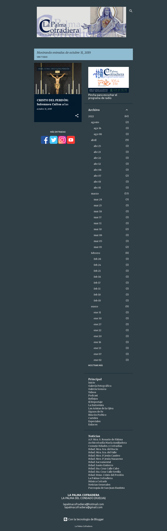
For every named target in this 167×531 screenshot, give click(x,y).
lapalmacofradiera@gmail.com (83, 507)
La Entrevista (96, 405)
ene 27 (97, 324)
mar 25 (98, 205)
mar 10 (98, 229)
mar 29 (98, 199)
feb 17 (97, 282)
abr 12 (97, 163)
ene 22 (97, 330)
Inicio (91, 382)
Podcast (93, 395)
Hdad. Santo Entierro (100, 465)
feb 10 (97, 294)
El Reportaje (95, 401)
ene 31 (97, 312)
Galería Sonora (97, 389)
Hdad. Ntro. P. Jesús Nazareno (105, 458)
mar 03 (98, 247)
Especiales (94, 421)
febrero (95, 253)
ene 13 (97, 348)
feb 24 (97, 264)
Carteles (93, 418)
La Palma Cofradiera (100, 478)
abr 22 (97, 157)
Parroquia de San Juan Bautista (106, 487)
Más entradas (58, 132)
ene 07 (97, 354)
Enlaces (92, 424)
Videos (92, 392)
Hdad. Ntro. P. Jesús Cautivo (104, 455)
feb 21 (97, 270)
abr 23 (97, 152)
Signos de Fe (95, 411)
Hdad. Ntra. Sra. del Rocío (103, 449)
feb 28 (97, 258)
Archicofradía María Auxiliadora (107, 442)
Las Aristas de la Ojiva (100, 408)
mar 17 (97, 217)
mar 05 (98, 241)
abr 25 (97, 146)
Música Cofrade (97, 481)
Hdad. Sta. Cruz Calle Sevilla (104, 471)
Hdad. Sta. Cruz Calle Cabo (103, 468)
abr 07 (97, 175)
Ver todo (42, 57)
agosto (95, 122)
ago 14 (97, 128)
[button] (77, 116)
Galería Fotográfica (99, 385)
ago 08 (98, 134)
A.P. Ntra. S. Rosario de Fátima (105, 439)
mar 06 (98, 235)
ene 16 (97, 342)
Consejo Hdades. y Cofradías (105, 445)
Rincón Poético (97, 414)
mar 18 (98, 211)
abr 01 (97, 187)
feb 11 (97, 288)
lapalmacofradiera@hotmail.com (83, 504)
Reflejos (93, 398)
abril (93, 140)
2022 (91, 116)
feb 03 (97, 300)
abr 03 (97, 181)
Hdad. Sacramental (99, 462)
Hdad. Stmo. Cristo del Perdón (106, 474)
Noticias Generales (99, 484)
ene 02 (97, 360)
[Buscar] (131, 11)
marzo (95, 193)
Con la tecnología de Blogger (83, 519)
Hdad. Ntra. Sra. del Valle (102, 452)
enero (94, 306)
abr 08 (97, 169)
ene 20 (97, 336)
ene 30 (97, 318)
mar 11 (97, 223)
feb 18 (97, 276)
